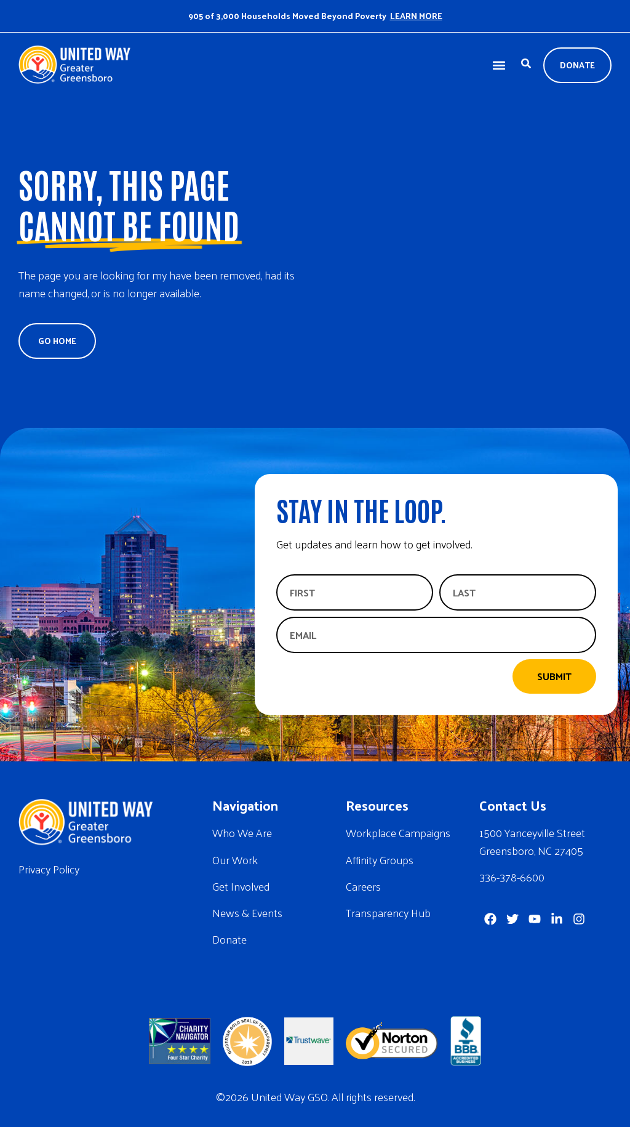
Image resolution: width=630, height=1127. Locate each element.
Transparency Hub (388, 912)
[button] (498, 65)
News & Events (247, 912)
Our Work (235, 859)
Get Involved (240, 886)
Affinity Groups (379, 859)
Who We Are (242, 832)
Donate (229, 939)
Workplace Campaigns (398, 832)
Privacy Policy (48, 869)
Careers (363, 886)
